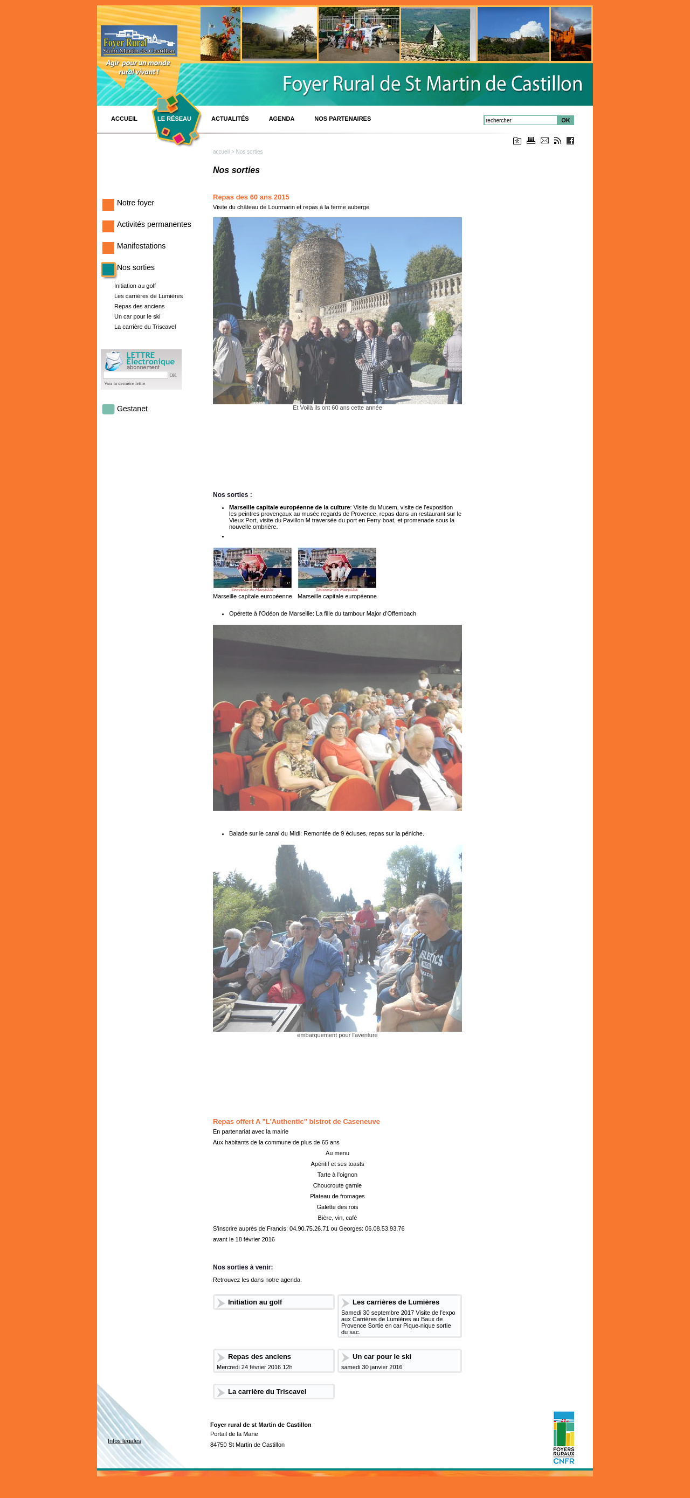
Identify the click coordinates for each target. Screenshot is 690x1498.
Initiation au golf (135, 285)
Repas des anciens (139, 306)
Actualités (230, 118)
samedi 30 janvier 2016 (372, 1367)
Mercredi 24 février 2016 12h (255, 1367)
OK (565, 120)
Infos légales (124, 1441)
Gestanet (132, 408)
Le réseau (174, 118)
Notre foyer (135, 202)
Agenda (282, 118)
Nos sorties (136, 267)
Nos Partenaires (342, 118)
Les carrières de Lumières (148, 296)
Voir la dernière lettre (125, 383)
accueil (221, 152)
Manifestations (141, 245)
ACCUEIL (124, 118)
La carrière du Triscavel (145, 326)
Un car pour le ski (137, 316)
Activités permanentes (154, 224)
